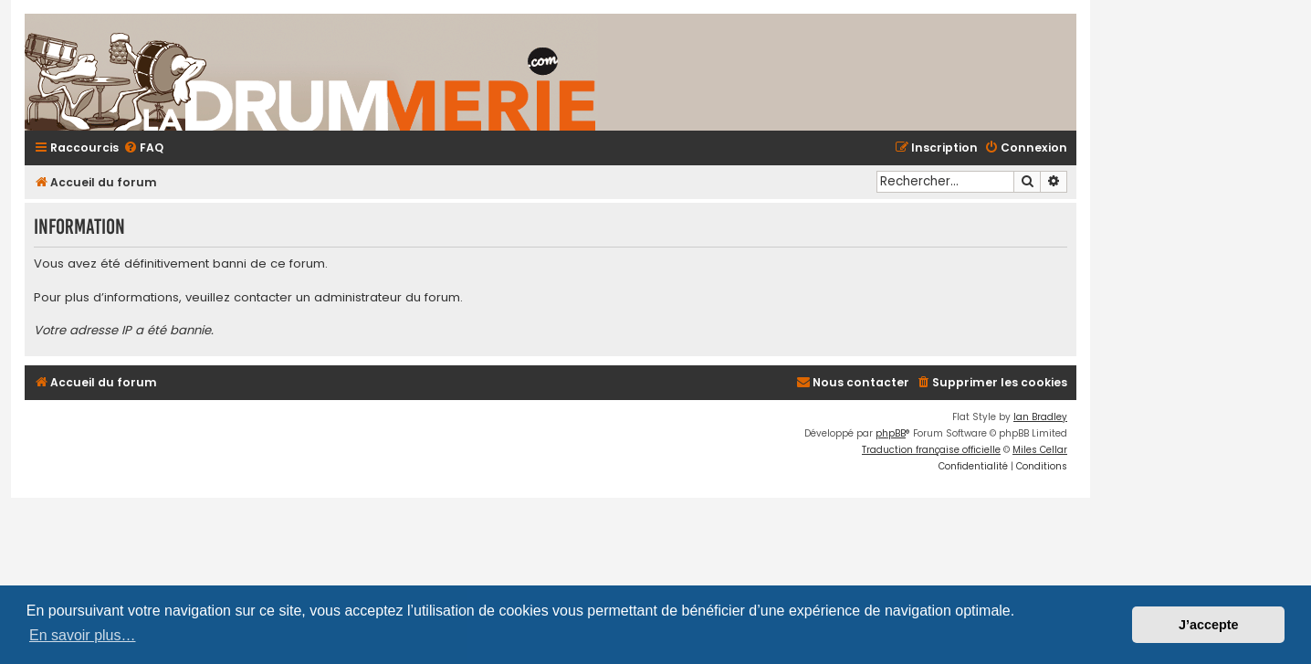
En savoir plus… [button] (82, 635)
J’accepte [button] (1209, 624)
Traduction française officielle (931, 450)
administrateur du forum (387, 298)
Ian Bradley (1040, 417)
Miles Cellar (1039, 450)
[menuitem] (143, 148)
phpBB (891, 433)
